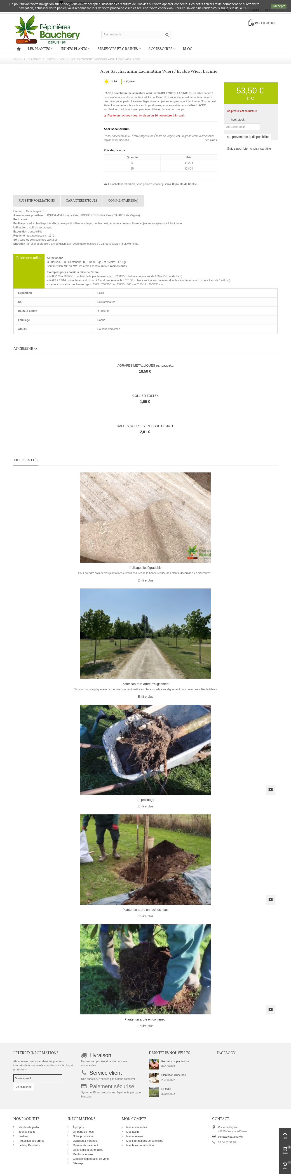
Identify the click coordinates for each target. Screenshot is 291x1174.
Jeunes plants (74, 49)
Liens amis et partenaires (87, 1149)
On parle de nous (83, 1131)
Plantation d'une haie (174, 1075)
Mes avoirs (132, 1131)
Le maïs (166, 1088)
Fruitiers (23, 1136)
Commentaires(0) (123, 201)
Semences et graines (118, 49)
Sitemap (77, 1163)
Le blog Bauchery (29, 1145)
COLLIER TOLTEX (145, 396)
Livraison (100, 1055)
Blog (187, 49)
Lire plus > (211, 140)
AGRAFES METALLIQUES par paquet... (145, 365)
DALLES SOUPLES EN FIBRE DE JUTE (145, 426)
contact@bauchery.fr (230, 1136)
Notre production (82, 1136)
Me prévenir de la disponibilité (248, 137)
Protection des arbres (31, 1140)
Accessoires (160, 49)
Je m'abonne (23, 1086)
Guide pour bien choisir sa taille (249, 148)
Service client (105, 1073)
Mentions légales (82, 1154)
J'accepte (278, 6)
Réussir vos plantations (175, 1061)
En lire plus (145, 580)
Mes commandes (136, 1127)
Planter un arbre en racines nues (146, 909)
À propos (78, 1127)
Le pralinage (145, 800)
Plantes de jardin (28, 1127)
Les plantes (39, 49)
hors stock (237, 119)
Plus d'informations (37, 201)
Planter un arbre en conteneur (145, 1019)
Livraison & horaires (84, 1140)
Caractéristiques (81, 201)
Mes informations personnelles (144, 1140)
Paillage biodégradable (145, 568)
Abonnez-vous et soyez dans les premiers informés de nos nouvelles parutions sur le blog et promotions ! (43, 1065)
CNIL (246, 8)
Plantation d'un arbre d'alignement (145, 684)
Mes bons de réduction (140, 1145)
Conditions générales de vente (90, 1158)
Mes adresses (134, 1136)
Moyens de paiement (85, 1145)
